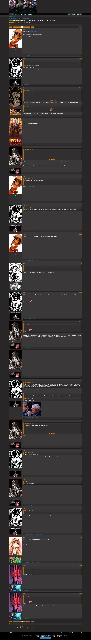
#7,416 (80, 479)
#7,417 (80, 508)
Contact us (63, 632)
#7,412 (80, 350)
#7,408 (80, 234)
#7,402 (80, 58)
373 (26, 621)
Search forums (16, 16)
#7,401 (80, 29)
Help (79, 632)
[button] (19, 14)
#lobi (27, 22)
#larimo (24, 22)
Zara (16, 137)
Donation (17, 14)
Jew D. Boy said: (27, 207)
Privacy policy (74, 632)
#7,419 (80, 565)
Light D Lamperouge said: (29, 90)
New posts (11, 16)
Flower (15, 556)
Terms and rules (68, 632)
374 (29, 621)
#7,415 (80, 450)
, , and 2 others (33, 115)
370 (19, 621)
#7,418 (80, 537)
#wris (29, 22)
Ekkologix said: (27, 61)
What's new (23, 14)
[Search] (79, 14)
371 (22, 621)
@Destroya (28, 335)
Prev (11, 621)
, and (32, 260)
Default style (12, 632)
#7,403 (80, 87)
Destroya (16, 584)
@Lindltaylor (40, 294)
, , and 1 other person (37, 172)
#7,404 (80, 118)
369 (17, 621)
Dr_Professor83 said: (28, 382)
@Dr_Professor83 (44, 539)
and (29, 231)
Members (30, 14)
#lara (20, 22)
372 (24, 621)
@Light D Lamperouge (34, 31)
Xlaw (11, 22)
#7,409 (80, 263)
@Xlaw (25, 73)
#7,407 (80, 205)
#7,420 (80, 593)
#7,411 (80, 321)
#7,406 (80, 176)
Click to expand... (52, 100)
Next (32, 621)
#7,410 (80, 292)
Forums (11, 14)
